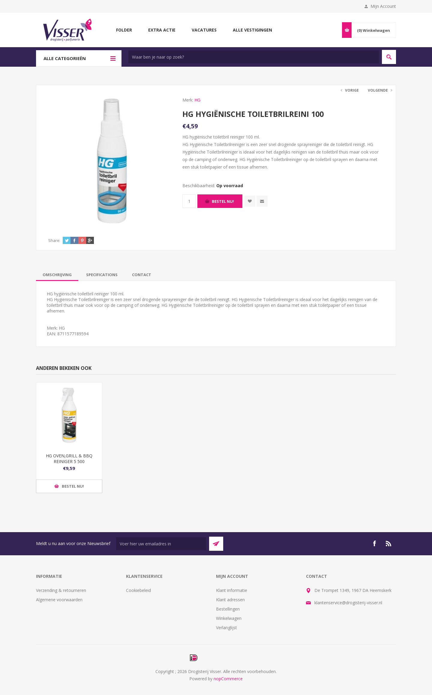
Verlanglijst (226, 627)
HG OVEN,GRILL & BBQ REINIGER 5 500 (69, 458)
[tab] (57, 274)
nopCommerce (228, 678)
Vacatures (204, 30)
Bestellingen (228, 609)
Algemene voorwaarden (59, 599)
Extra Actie (162, 30)
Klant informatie (231, 590)
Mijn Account (383, 6)
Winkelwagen (229, 618)
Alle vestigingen (252, 30)
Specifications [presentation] (102, 274)
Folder (124, 30)
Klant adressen (230, 599)
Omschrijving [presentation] (57, 274)
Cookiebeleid (138, 590)
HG (197, 100)
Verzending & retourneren (61, 590)
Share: (54, 240)
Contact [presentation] (141, 274)
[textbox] (253, 56)
